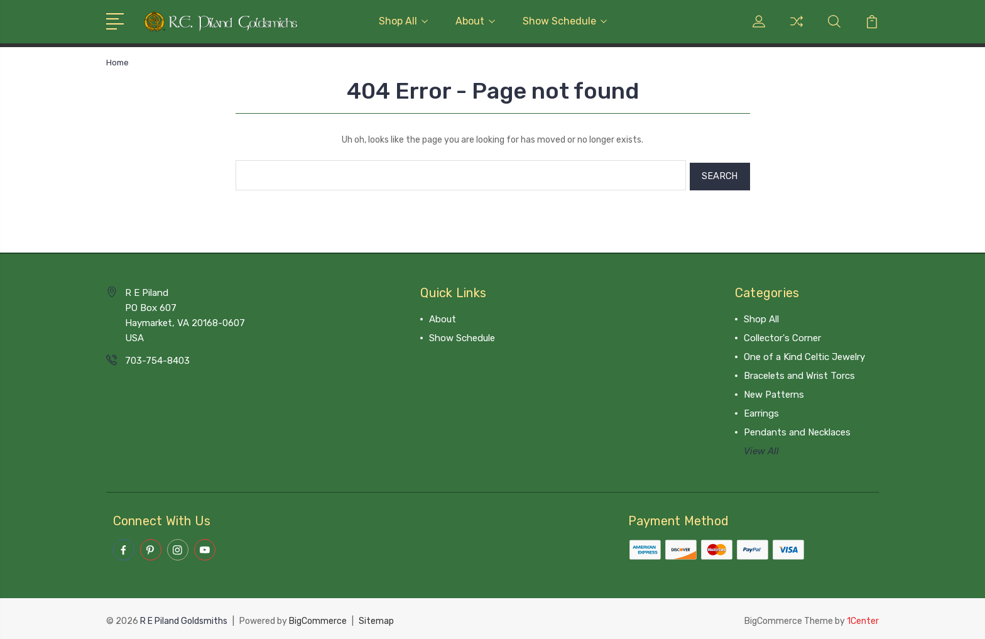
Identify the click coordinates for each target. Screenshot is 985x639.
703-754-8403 (157, 358)
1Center (863, 617)
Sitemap (376, 617)
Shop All (403, 21)
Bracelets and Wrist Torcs (799, 373)
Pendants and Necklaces (797, 429)
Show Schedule (565, 21)
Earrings (761, 411)
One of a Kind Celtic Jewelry (804, 354)
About (475, 21)
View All (761, 448)
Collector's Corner (782, 335)
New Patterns (774, 392)
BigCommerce (318, 617)
